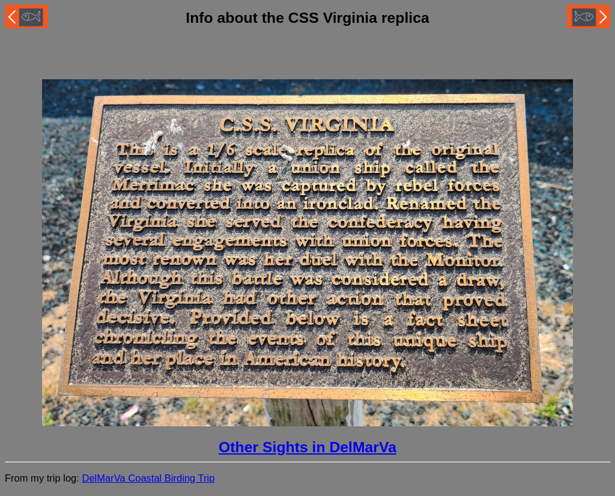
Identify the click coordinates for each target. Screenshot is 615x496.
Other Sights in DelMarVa (307, 447)
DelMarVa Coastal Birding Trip (148, 478)
